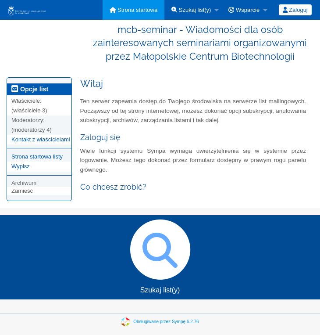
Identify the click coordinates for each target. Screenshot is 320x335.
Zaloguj (295, 10)
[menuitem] (134, 10)
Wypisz (20, 166)
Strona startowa (134, 10)
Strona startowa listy (37, 156)
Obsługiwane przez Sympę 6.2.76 (166, 321)
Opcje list (29, 89)
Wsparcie (244, 10)
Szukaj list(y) (191, 10)
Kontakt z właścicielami (40, 139)
